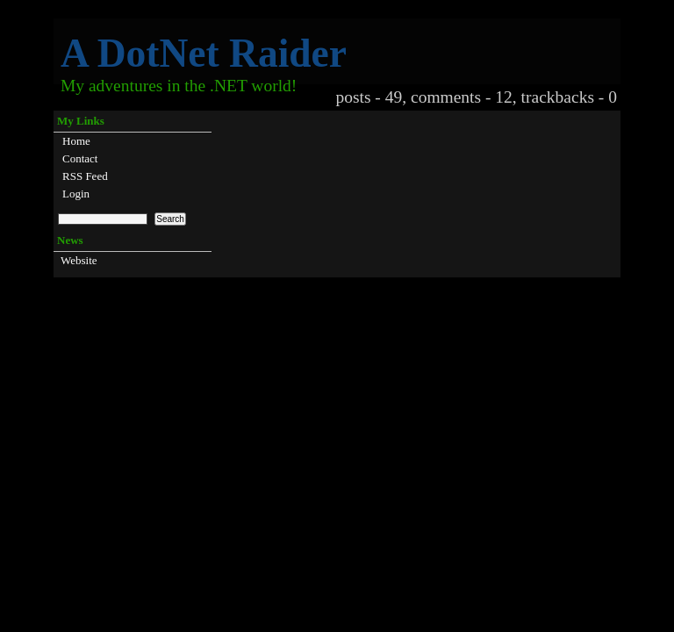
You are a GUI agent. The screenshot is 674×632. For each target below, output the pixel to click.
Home (76, 140)
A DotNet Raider (204, 53)
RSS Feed (85, 176)
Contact (79, 158)
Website (79, 260)
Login (76, 193)
